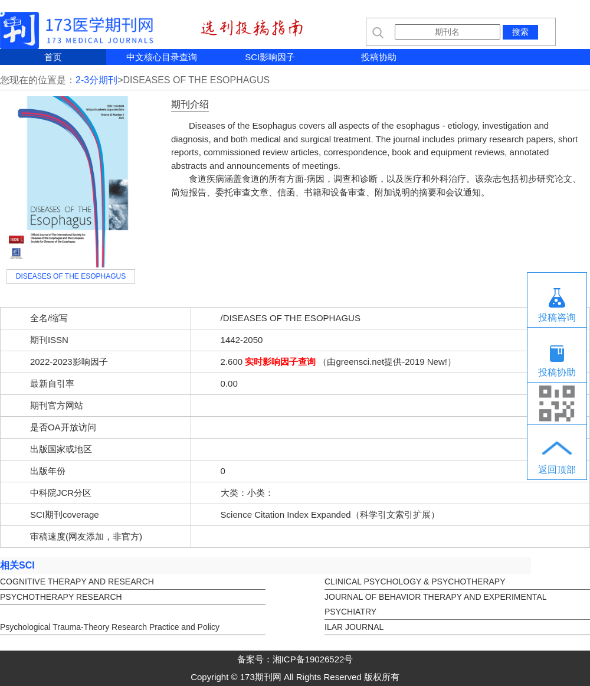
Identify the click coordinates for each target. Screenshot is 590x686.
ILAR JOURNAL (354, 627)
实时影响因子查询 (280, 362)
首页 (53, 57)
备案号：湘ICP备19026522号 (295, 659)
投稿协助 (378, 57)
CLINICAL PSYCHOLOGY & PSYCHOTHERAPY (415, 581)
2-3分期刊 (96, 80)
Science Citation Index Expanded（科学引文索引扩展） (330, 514)
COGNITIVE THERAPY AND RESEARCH (77, 581)
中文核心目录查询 (161, 57)
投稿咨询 (557, 317)
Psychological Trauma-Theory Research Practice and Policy (109, 627)
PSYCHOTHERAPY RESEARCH (61, 597)
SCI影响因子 (270, 57)
